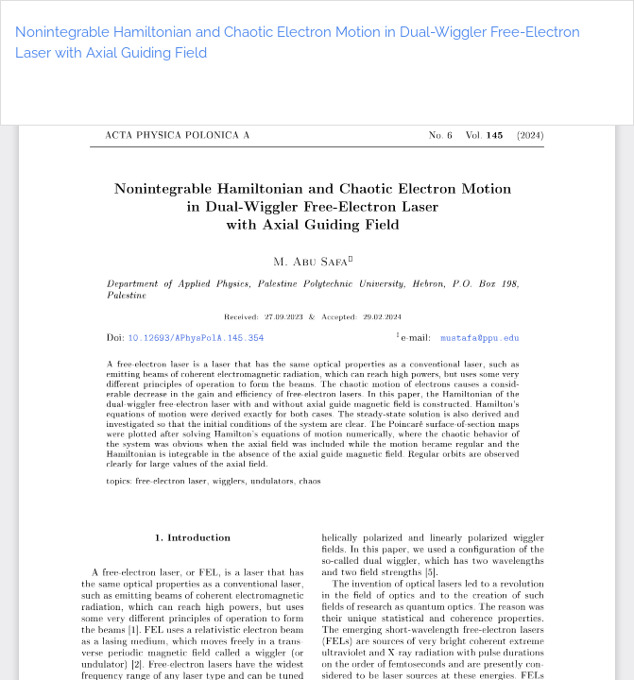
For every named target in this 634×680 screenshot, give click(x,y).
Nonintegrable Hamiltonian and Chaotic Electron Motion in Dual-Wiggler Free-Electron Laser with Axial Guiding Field (297, 43)
